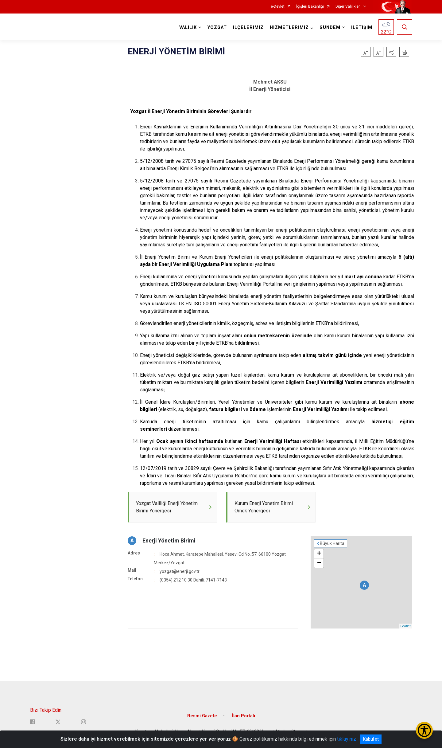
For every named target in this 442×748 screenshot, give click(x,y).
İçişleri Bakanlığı (310, 7)
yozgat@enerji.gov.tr (180, 571)
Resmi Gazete (202, 716)
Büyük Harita (332, 543)
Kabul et (371, 739)
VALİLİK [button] (188, 27)
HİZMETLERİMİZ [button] (289, 27)
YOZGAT (217, 27)
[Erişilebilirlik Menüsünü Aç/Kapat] (424, 730)
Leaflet (405, 626)
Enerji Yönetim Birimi (169, 541)
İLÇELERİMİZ (248, 27)
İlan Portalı (243, 716)
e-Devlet (278, 7)
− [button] (319, 563)
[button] (391, 52)
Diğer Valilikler (348, 7)
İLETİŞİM (361, 27)
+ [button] (319, 554)
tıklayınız (346, 739)
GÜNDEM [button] (330, 27)
